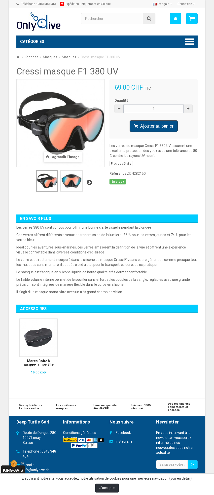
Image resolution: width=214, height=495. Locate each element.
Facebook (123, 433)
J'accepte (107, 488)
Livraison (70, 438)
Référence (117, 174)
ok (192, 464)
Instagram (124, 441)
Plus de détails (121, 163)
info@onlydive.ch (36, 470)
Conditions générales (79, 433)
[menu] (175, 18)
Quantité (121, 101)
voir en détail (180, 478)
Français (162, 4)
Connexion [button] (186, 4)
